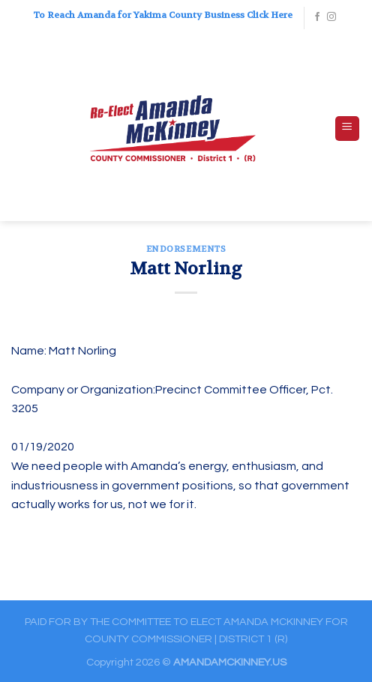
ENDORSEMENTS (186, 249)
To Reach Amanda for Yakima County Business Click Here (162, 15)
